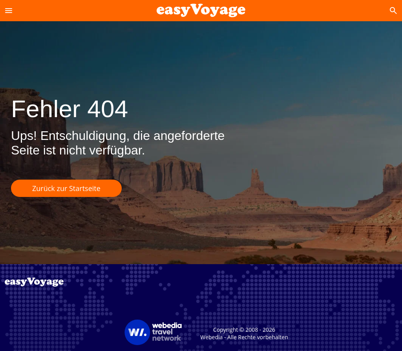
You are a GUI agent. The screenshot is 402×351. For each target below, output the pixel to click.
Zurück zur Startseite (66, 188)
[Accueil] (201, 10)
